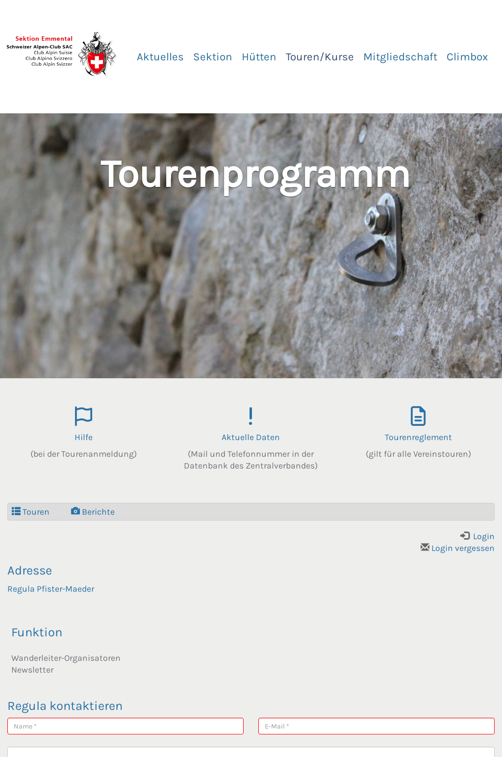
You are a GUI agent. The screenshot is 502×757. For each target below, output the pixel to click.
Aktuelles (160, 56)
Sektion (212, 56)
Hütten (259, 56)
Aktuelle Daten (251, 437)
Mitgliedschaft (400, 56)
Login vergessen (458, 548)
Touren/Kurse (320, 56)
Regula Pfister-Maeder (50, 589)
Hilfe (84, 437)
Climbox (467, 56)
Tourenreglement (418, 437)
